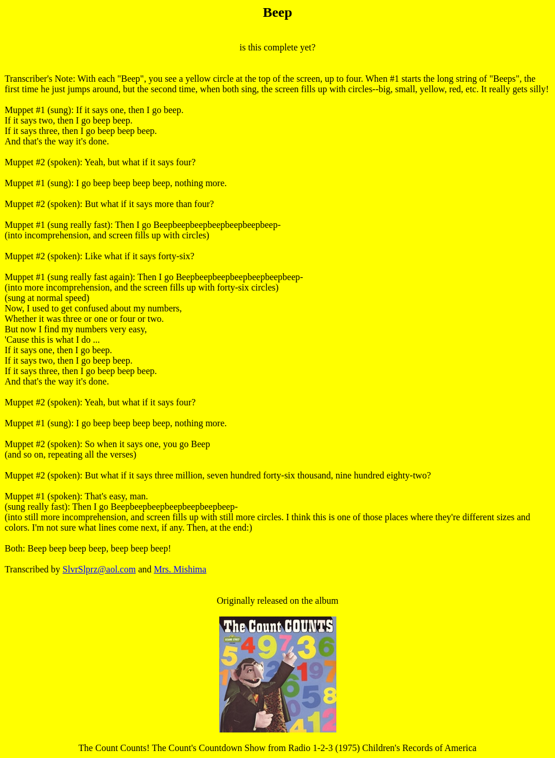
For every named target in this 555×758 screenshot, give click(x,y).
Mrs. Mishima (180, 569)
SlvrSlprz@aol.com (99, 569)
